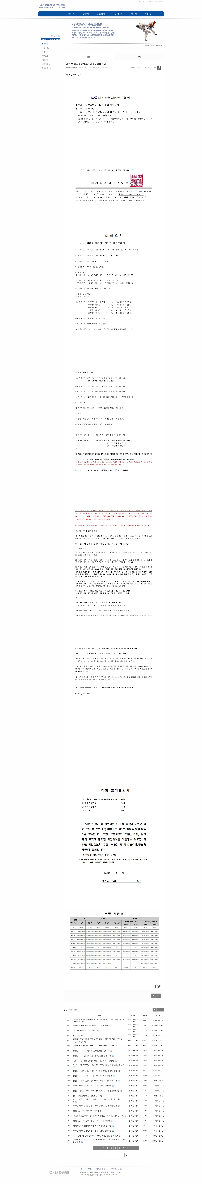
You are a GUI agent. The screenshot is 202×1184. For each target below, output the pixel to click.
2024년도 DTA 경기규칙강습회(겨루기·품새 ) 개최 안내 (94, 1071)
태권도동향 (45, 48)
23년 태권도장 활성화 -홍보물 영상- (86, 1096)
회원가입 (141, 1)
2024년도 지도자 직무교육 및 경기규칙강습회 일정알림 (94, 1045)
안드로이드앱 (159, 1)
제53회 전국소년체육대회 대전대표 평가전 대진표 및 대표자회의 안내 (99, 1099)
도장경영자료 (117, 14)
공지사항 (45, 44)
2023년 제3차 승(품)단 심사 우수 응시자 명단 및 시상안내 (95, 1106)
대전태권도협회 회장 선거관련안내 (86, 1030)
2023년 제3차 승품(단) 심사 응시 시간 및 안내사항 (92, 1131)
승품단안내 (101, 14)
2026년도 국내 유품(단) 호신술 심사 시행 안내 (91, 1025)
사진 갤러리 (46, 64)
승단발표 (45, 56)
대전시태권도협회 (71, 67)
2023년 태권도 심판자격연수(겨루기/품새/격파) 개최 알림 (95, 1091)
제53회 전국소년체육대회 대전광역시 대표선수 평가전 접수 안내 (97, 1116)
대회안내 (45, 60)
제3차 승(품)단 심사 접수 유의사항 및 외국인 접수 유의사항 (95, 1136)
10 (132, 1148)
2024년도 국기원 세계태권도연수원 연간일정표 (91, 1056)
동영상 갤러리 (47, 68)
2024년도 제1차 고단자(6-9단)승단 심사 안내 (90, 1051)
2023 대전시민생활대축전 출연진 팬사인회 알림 (91, 1126)
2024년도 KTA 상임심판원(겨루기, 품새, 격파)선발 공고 (94, 1081)
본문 (89, 57)
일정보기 (45, 52)
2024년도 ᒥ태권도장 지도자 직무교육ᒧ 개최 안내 (91, 1076)
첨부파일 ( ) (73, 75)
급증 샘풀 (78, 1036)
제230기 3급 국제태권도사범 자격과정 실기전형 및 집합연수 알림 (97, 1065)
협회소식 (86, 14)
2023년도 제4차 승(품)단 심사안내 (86, 1111)
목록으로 (156, 996)
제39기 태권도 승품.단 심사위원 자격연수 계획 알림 (92, 1061)
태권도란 (148, 14)
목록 (139, 57)
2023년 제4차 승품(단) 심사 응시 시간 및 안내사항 (92, 1086)
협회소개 (71, 14)
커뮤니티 (134, 14)
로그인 (135, 1)
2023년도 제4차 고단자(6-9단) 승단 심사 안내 (90, 1121)
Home (147, 45)
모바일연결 (149, 1)
